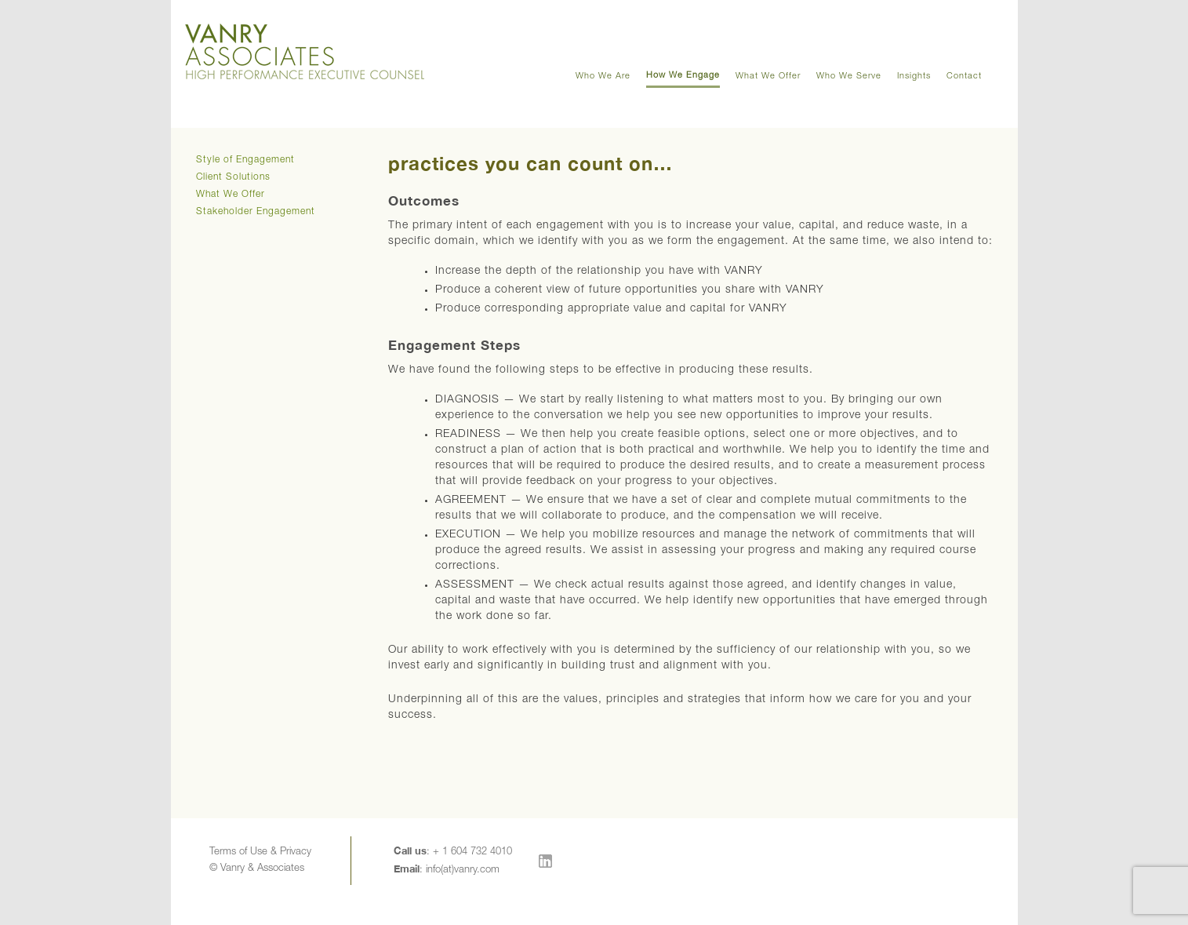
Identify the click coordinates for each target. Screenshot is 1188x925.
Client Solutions (233, 177)
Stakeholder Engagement (255, 212)
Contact (964, 76)
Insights (914, 76)
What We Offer (768, 76)
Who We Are (603, 76)
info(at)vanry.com (463, 870)
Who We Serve (848, 76)
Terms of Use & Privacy (260, 852)
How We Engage (683, 75)
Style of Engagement (245, 160)
